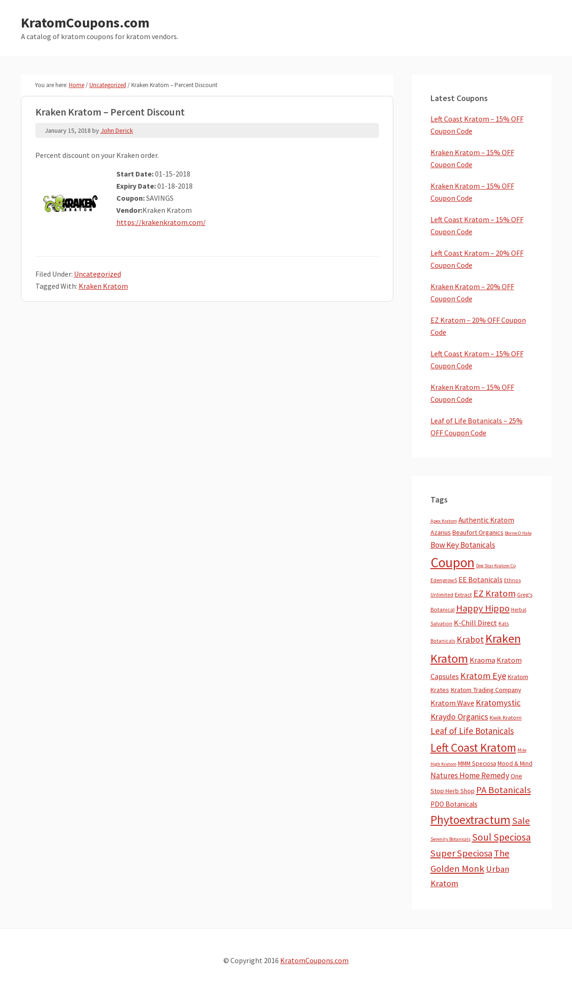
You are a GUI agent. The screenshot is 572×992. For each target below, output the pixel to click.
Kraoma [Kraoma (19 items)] (482, 660)
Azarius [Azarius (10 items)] (441, 532)
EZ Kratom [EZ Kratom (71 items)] (494, 593)
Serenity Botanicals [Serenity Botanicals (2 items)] (451, 839)
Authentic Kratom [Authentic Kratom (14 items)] (486, 520)
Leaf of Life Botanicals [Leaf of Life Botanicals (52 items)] (472, 730)
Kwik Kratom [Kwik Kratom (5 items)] (506, 717)
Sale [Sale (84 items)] (521, 821)
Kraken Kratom (103, 286)
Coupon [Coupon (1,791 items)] (453, 562)
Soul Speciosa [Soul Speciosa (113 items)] (501, 837)
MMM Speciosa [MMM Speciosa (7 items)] (477, 764)
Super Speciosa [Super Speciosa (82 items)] (461, 853)
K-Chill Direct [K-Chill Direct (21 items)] (475, 622)
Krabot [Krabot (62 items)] (470, 639)
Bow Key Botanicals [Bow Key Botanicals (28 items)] (463, 545)
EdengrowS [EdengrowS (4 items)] (444, 580)
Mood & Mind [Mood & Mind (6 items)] (515, 764)
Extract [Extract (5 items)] (463, 594)
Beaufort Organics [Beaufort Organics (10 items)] (478, 532)
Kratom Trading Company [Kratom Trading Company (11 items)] (486, 690)
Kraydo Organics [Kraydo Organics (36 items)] (459, 716)
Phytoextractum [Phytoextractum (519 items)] (471, 819)
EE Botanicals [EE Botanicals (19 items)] (480, 579)
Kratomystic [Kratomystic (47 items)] (498, 702)
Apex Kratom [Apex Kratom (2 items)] (444, 521)
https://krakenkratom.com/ (161, 222)
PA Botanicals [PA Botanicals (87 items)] (503, 790)
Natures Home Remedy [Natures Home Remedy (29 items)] (470, 775)
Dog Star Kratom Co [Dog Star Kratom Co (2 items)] (496, 566)
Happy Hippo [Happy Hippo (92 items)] (483, 608)
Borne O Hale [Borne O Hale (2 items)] (518, 533)
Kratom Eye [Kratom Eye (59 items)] (483, 675)
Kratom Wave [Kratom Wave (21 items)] (452, 702)
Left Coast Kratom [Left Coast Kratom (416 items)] (473, 747)
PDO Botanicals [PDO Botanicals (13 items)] (454, 804)
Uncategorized (97, 274)
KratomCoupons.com (85, 22)
